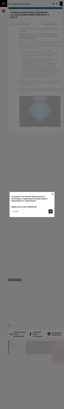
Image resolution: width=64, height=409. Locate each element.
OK (51, 211)
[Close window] (53, 194)
